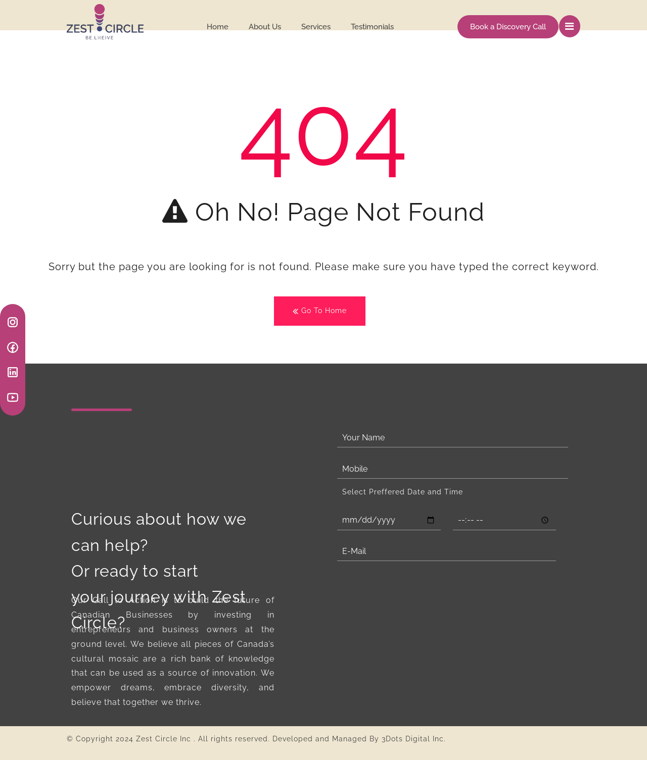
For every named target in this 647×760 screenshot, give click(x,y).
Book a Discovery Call (508, 26)
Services (316, 26)
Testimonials (372, 26)
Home (217, 26)
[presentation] (414, 593)
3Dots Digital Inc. (414, 739)
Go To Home (320, 311)
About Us (265, 26)
